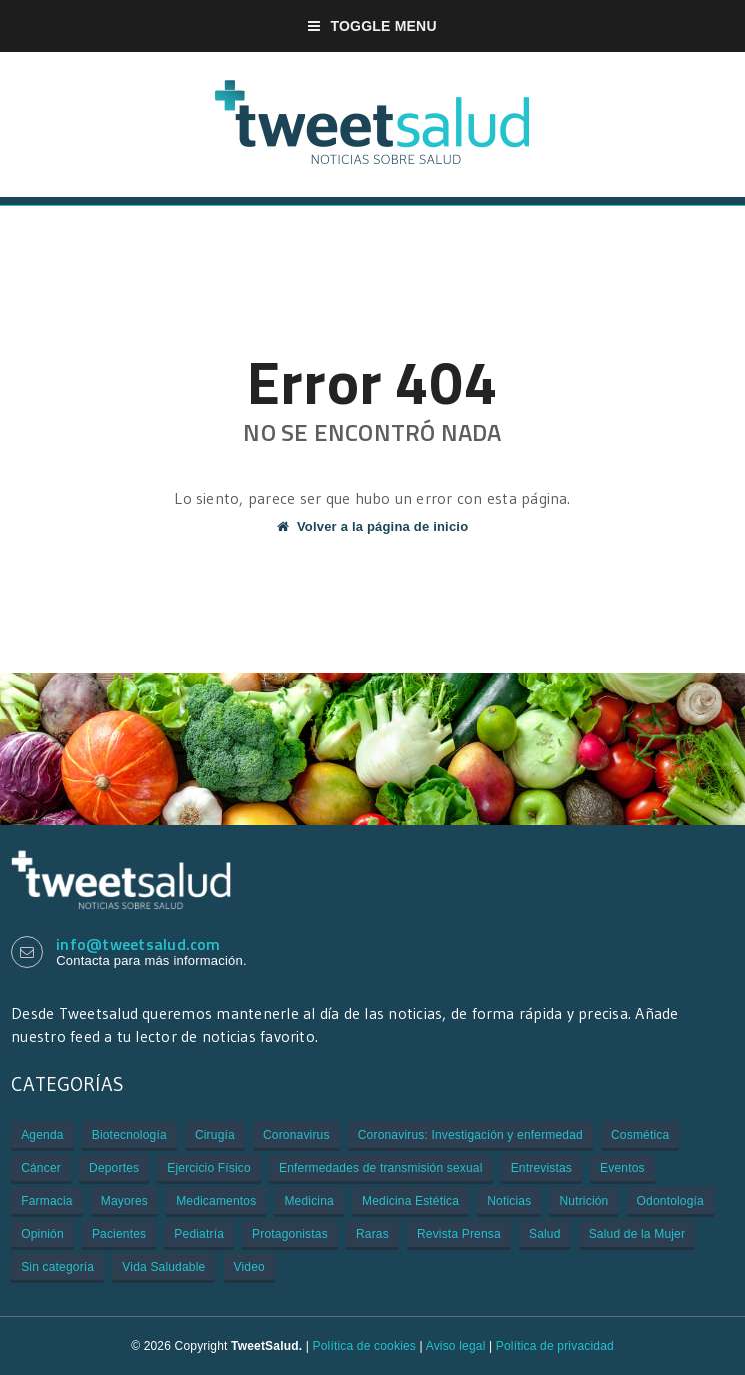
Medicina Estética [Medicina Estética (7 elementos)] (410, 1201)
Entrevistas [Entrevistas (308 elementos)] (541, 1168)
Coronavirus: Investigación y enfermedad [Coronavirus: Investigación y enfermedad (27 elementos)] (470, 1135)
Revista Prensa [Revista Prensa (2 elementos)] (459, 1234)
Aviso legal (456, 1346)
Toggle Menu (372, 26)
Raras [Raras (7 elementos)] (372, 1234)
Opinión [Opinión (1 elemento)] (42, 1234)
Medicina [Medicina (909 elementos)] (308, 1201)
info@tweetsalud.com (138, 944)
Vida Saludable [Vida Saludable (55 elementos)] (163, 1267)
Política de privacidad (555, 1346)
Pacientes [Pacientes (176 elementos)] (119, 1234)
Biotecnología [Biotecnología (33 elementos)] (129, 1135)
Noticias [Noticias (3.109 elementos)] (509, 1201)
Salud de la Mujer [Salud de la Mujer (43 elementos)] (637, 1234)
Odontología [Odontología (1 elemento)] (670, 1201)
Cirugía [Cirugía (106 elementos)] (215, 1135)
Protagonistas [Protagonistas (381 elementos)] (290, 1234)
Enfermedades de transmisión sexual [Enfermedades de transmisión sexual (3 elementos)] (381, 1168)
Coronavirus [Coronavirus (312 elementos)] (296, 1135)
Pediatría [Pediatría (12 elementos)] (199, 1234)
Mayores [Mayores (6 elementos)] (124, 1201)
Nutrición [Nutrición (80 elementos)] (583, 1201)
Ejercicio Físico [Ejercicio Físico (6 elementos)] (209, 1168)
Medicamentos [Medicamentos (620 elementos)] (216, 1201)
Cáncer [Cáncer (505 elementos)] (41, 1168)
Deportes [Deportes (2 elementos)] (114, 1168)
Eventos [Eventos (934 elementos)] (622, 1168)
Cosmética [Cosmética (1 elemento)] (640, 1135)
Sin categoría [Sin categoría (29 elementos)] (57, 1267)
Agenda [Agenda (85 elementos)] (42, 1135)
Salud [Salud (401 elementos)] (545, 1234)
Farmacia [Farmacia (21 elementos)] (46, 1201)
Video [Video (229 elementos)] (249, 1267)
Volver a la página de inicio (373, 526)
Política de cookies (364, 1346)
